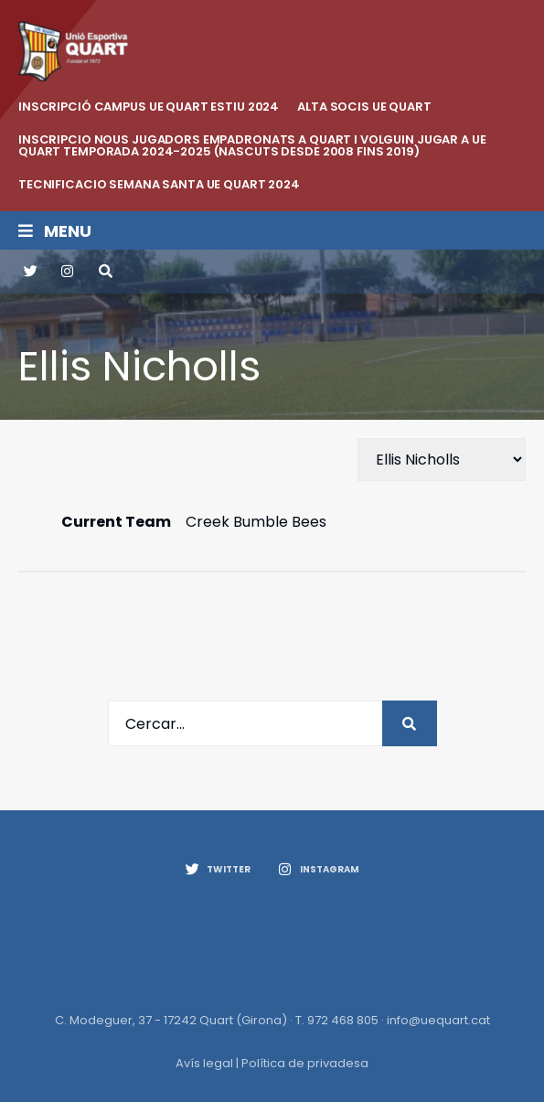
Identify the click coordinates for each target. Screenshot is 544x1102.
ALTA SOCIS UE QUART (364, 106)
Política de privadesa (304, 1063)
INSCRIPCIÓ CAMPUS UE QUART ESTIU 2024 (148, 106)
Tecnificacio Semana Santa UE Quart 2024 (159, 184)
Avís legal (204, 1063)
